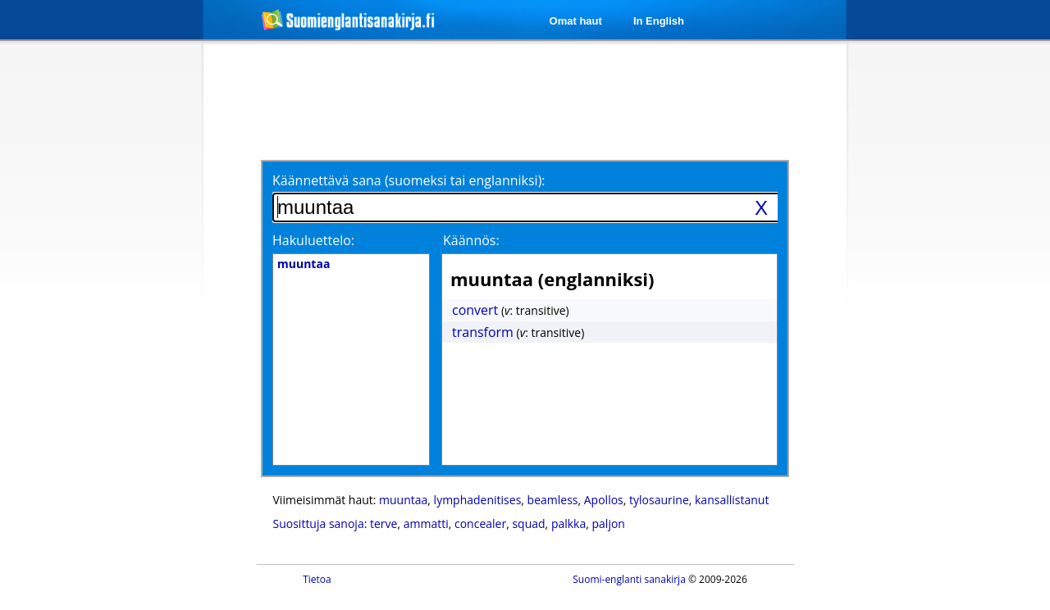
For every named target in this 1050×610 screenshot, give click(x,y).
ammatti (426, 523)
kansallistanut (732, 500)
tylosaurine (659, 500)
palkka (568, 523)
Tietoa (317, 579)
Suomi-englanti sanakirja (629, 579)
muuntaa (403, 500)
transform (483, 332)
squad (528, 523)
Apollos (603, 500)
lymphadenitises (478, 500)
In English (658, 21)
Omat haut (576, 21)
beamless (552, 500)
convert (475, 310)
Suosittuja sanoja (318, 523)
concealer (480, 523)
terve (383, 523)
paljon (608, 523)
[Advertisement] (116, 310)
